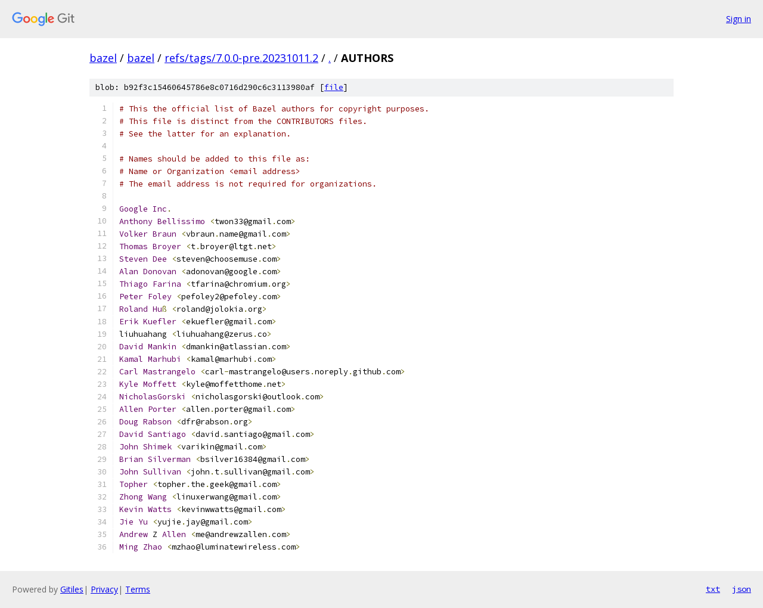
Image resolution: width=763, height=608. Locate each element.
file (333, 87)
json (741, 589)
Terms (137, 589)
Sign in (738, 18)
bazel (103, 58)
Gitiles (71, 589)
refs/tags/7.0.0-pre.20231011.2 (241, 58)
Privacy (104, 589)
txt (713, 589)
